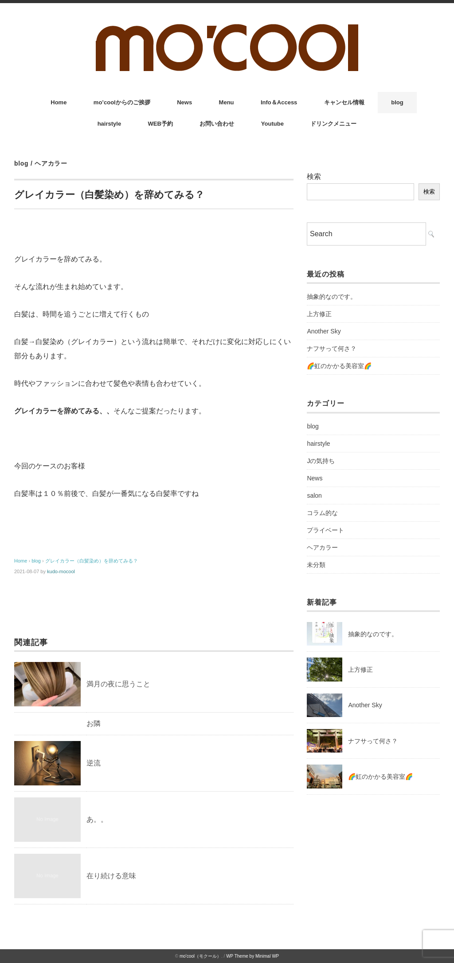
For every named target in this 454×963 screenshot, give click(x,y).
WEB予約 (160, 123)
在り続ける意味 (111, 876)
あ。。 (97, 819)
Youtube (272, 123)
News (184, 102)
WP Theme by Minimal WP (252, 956)
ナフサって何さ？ (331, 348)
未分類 (316, 564)
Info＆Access (279, 102)
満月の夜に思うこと (118, 684)
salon (314, 495)
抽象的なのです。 (331, 296)
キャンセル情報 (344, 102)
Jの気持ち (321, 460)
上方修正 (319, 313)
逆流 (93, 763)
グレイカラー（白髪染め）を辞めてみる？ (91, 560)
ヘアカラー (51, 163)
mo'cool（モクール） (200, 956)
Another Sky (323, 331)
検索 (314, 176)
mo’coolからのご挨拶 (122, 102)
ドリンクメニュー (333, 123)
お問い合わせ (217, 123)
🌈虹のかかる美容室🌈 (339, 365)
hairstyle (109, 123)
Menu (226, 102)
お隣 (93, 723)
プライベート (325, 530)
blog (397, 102)
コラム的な (322, 512)
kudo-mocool (61, 571)
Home (59, 102)
